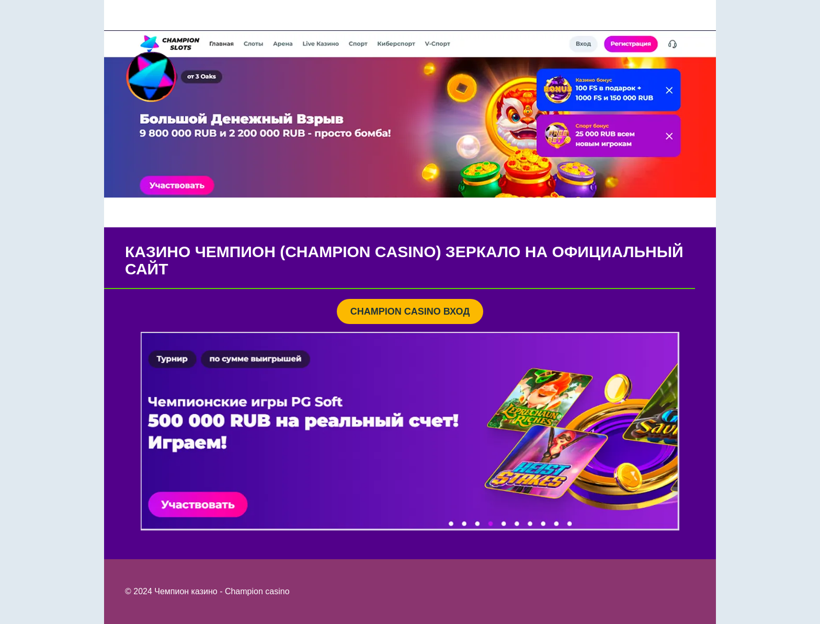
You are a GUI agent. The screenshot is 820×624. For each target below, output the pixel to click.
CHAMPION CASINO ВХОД (410, 311)
